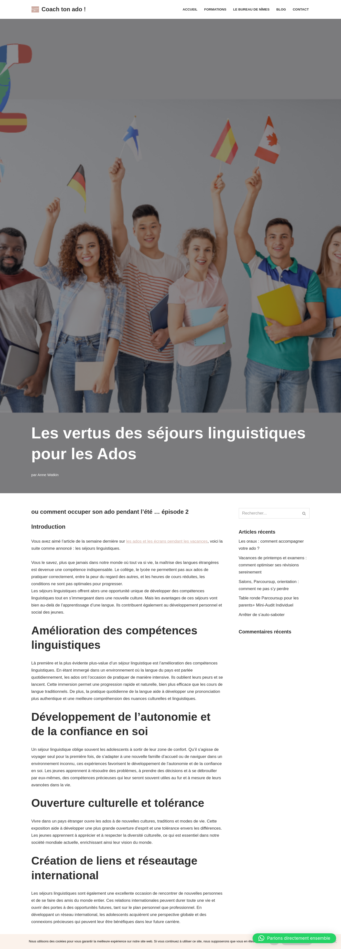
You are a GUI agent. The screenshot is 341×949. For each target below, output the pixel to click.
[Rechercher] (269, 513)
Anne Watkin (48, 475)
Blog (281, 9)
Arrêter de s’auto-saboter (262, 614)
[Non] (334, 941)
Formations (215, 9)
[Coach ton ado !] (58, 9)
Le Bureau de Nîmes (251, 9)
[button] (294, 938)
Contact (301, 9)
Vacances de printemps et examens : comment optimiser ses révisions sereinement (273, 565)
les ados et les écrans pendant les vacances (167, 541)
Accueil (190, 9)
